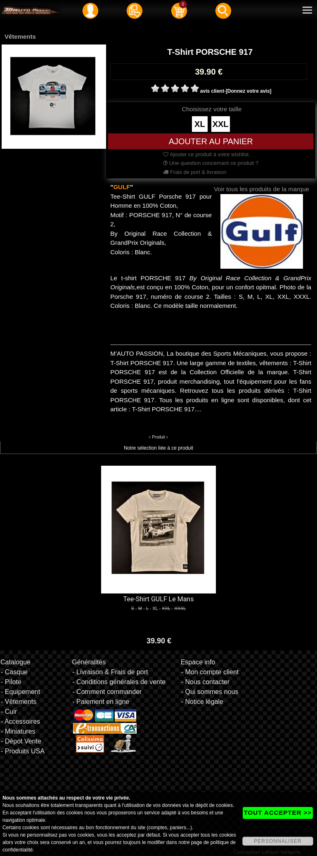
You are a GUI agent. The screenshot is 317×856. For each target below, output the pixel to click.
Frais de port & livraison (194, 172)
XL (199, 124)
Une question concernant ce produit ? (210, 163)
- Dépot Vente (21, 741)
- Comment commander (107, 691)
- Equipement (20, 691)
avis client (212, 91)
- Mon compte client (210, 671)
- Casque (14, 671)
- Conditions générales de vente (119, 681)
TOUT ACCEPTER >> (278, 812)
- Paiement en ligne (100, 701)
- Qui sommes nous (210, 691)
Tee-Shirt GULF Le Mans (158, 599)
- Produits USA (23, 751)
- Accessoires (20, 721)
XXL (221, 124)
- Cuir (9, 711)
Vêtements (20, 36)
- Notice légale (202, 701)
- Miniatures (18, 731)
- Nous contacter (205, 681)
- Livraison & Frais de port (110, 671)
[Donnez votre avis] (249, 91)
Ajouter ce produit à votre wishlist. (206, 154)
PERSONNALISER (277, 841)
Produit (158, 437)
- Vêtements (18, 701)
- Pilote (11, 681)
